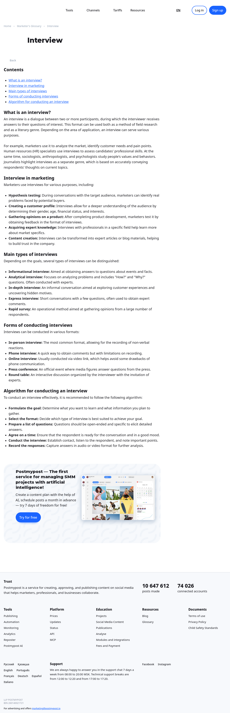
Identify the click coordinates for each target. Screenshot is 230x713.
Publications (104, 628)
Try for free (28, 517)
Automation (11, 622)
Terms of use (196, 616)
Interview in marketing (26, 85)
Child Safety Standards (203, 628)
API (52, 634)
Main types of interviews (28, 91)
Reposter (9, 640)
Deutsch (23, 676)
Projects (101, 616)
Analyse (101, 634)
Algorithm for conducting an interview (39, 102)
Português (22, 670)
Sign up (217, 10)
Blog (145, 616)
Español (36, 676)
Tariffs (117, 10)
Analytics (9, 634)
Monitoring (11, 628)
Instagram (164, 664)
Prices (54, 616)
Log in (199, 10)
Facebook (148, 664)
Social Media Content (110, 622)
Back (10, 60)
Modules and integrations (113, 640)
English (8, 670)
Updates (55, 622)
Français (9, 676)
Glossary (148, 622)
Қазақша (23, 664)
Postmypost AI (13, 646)
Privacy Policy (197, 622)
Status (54, 628)
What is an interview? (25, 80)
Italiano (8, 682)
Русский (9, 664)
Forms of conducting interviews (33, 96)
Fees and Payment (108, 646)
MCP (53, 640)
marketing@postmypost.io (46, 708)
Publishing (11, 616)
